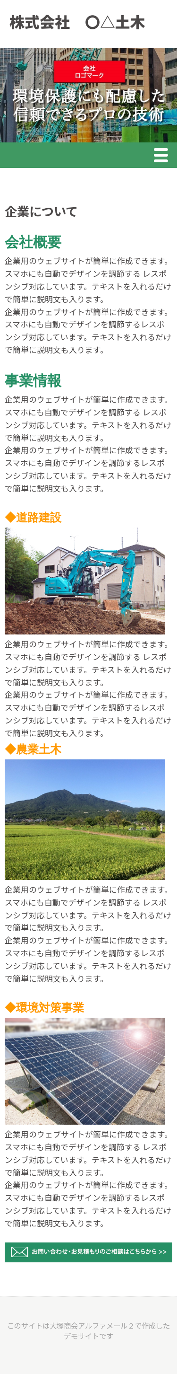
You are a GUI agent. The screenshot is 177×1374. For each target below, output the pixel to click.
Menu (163, 156)
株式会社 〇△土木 (77, 21)
